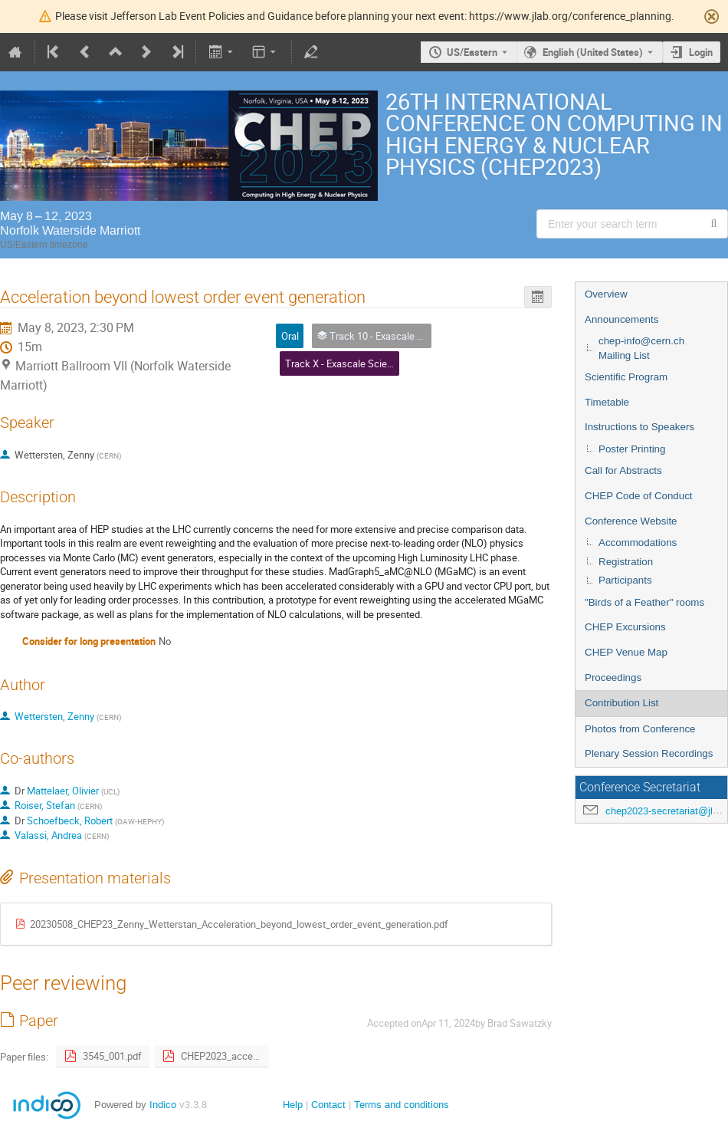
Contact (328, 1104)
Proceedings (613, 677)
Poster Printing (631, 449)
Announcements (621, 319)
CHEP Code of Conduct (639, 496)
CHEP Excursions (625, 627)
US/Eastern (472, 52)
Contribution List (621, 703)
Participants (625, 580)
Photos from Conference (640, 729)
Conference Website (631, 521)
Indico (162, 1104)
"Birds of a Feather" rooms (644, 602)
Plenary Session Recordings (649, 753)
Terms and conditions (401, 1104)
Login (701, 52)
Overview (606, 294)
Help (293, 1104)
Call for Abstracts (623, 470)
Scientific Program (626, 377)
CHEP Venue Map (626, 652)
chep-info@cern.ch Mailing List (641, 348)
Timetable (607, 402)
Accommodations (637, 542)
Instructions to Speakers (639, 426)
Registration (625, 561)
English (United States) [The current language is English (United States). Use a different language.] (593, 52)
